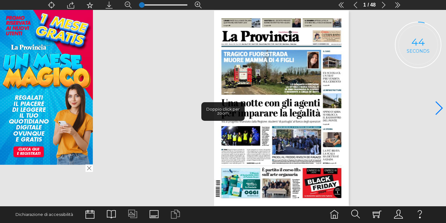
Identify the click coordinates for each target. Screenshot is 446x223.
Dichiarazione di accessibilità (44, 214)
